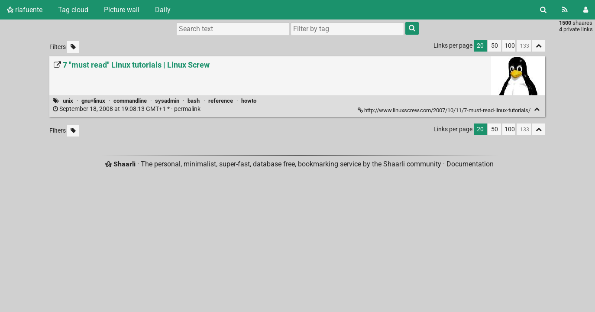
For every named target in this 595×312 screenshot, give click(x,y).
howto (248, 101)
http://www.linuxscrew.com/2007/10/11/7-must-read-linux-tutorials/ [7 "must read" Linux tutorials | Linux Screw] (445, 110)
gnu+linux (93, 101)
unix (68, 101)
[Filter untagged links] (73, 47)
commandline (130, 101)
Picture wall (121, 10)
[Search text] (233, 28)
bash (194, 101)
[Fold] (537, 109)
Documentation (470, 164)
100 (509, 45)
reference (220, 101)
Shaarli (124, 164)
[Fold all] (538, 46)
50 (494, 45)
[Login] (585, 10)
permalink (127, 109)
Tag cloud (73, 10)
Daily (163, 10)
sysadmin (167, 101)
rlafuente (24, 10)
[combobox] (347, 28)
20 (480, 45)
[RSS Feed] (565, 10)
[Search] (543, 10)
